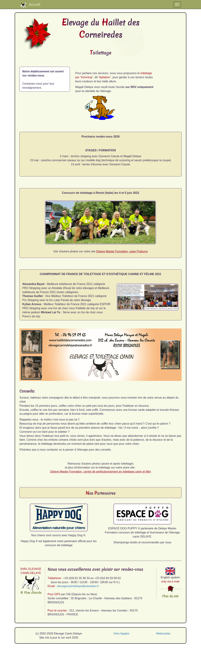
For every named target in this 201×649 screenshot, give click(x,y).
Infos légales (121, 633)
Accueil (30, 5)
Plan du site (170, 596)
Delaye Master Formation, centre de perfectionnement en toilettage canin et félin (100, 471)
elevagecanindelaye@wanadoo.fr (78, 586)
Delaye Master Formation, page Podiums (122, 251)
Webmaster (163, 633)
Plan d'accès (30, 585)
